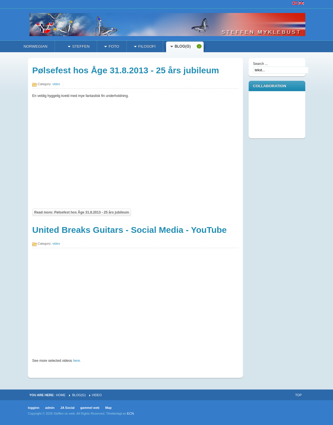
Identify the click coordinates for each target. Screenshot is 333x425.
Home (61, 395)
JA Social (67, 407)
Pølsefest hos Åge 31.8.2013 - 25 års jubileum (125, 70)
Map (108, 407)
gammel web (89, 407)
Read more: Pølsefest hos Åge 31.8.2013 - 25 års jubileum (81, 212)
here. (77, 361)
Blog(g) (79, 395)
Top (298, 395)
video (56, 84)
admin (50, 407)
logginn (34, 407)
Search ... (260, 64)
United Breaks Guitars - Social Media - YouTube (129, 230)
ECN (130, 413)
